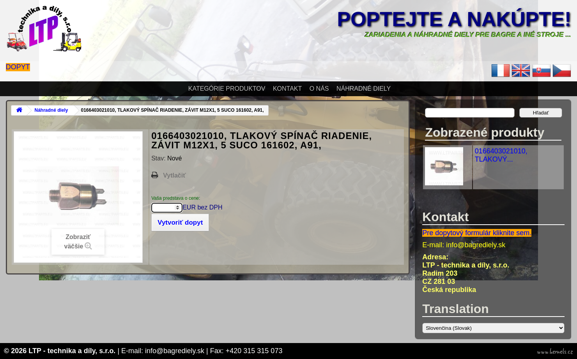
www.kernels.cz (555, 351)
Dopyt (18, 67)
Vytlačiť (174, 175)
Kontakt (287, 88)
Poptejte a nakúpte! (454, 19)
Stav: (159, 158)
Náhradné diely (363, 88)
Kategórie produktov (226, 88)
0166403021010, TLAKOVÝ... (501, 155)
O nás (319, 88)
